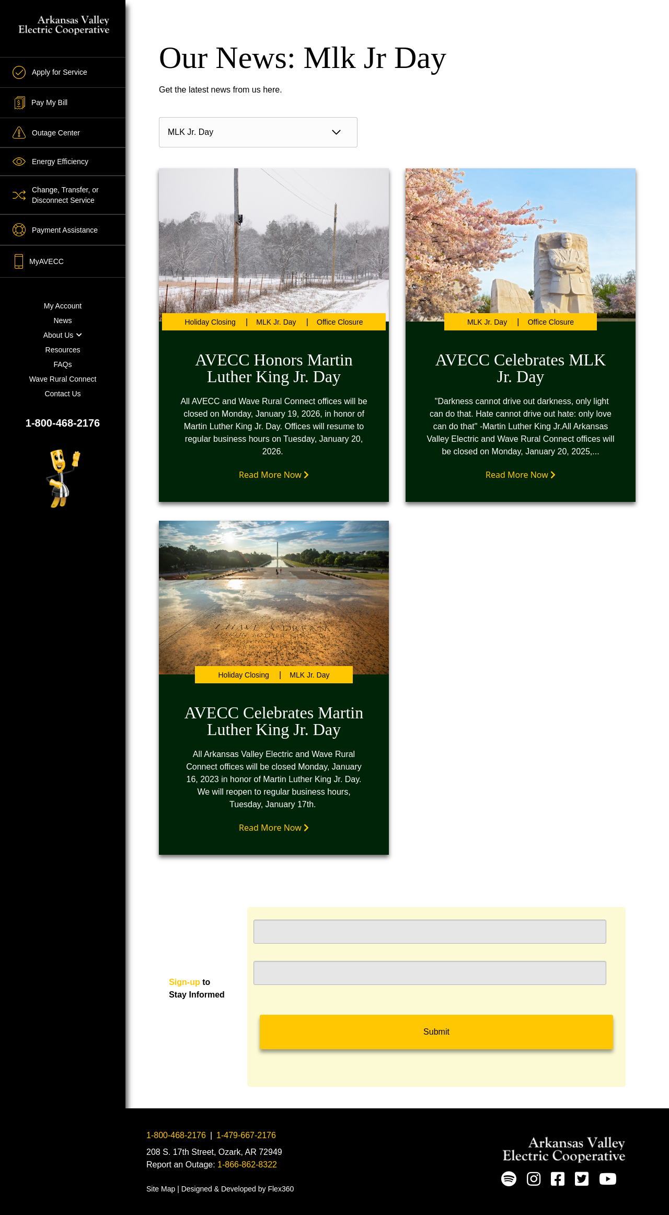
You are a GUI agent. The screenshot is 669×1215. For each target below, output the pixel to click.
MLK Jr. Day (276, 322)
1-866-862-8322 (247, 1164)
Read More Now (274, 474)
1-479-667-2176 (246, 1135)
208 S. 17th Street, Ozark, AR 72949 (214, 1152)
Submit (436, 1031)
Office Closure (340, 322)
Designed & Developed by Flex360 (237, 1189)
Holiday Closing (210, 322)
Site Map (160, 1189)
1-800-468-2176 (63, 423)
